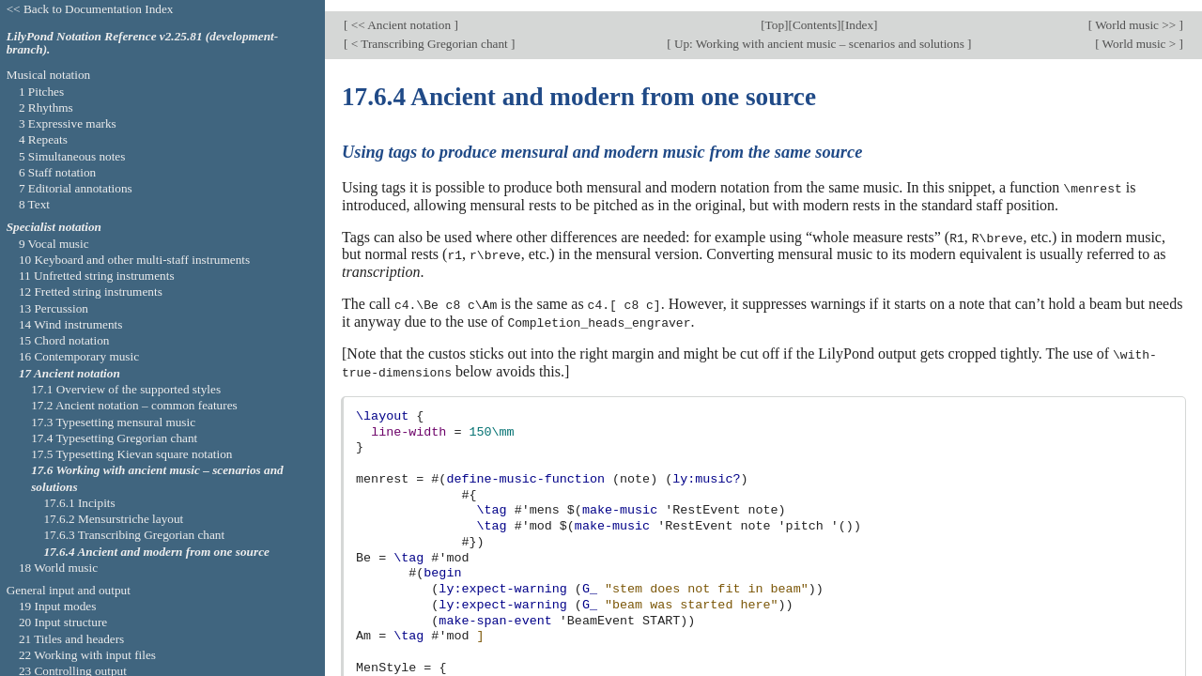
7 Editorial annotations (75, 188)
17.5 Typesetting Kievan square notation (131, 454)
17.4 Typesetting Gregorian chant (114, 438)
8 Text (34, 204)
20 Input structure (63, 622)
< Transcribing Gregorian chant (429, 32)
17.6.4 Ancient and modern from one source (156, 552)
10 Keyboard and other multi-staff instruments (134, 260)
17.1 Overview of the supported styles (126, 389)
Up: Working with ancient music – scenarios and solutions (819, 32)
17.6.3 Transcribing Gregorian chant (133, 535)
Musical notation (49, 75)
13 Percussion (53, 308)
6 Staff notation (57, 172)
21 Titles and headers (71, 639)
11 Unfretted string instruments (97, 276)
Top (774, 15)
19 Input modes (58, 606)
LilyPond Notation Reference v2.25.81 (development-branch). (143, 43)
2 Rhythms (46, 107)
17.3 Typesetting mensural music (113, 422)
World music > (1139, 32)
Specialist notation (54, 227)
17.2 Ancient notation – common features (134, 405)
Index (859, 15)
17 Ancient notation (69, 373)
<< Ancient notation (400, 15)
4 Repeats (43, 139)
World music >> (1135, 15)
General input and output (69, 590)
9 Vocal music (54, 244)
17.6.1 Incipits (79, 503)
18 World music (58, 568)
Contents (815, 15)
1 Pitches (41, 91)
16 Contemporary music (79, 356)
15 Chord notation (64, 340)
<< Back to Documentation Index (90, 9)
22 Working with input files (87, 655)
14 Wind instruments (71, 324)
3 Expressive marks (67, 123)
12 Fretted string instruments (90, 291)
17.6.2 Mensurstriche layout (113, 519)
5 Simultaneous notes (72, 156)
